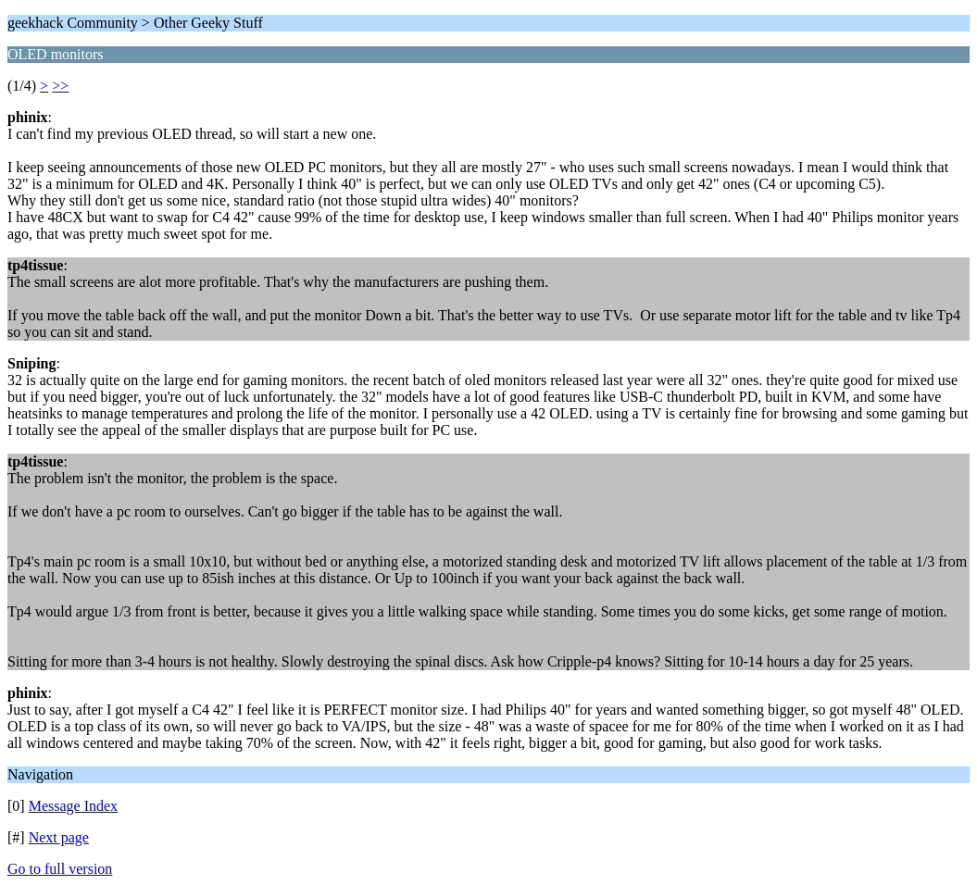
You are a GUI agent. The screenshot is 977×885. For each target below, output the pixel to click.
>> (60, 85)
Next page (59, 837)
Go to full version (59, 869)
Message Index (73, 806)
